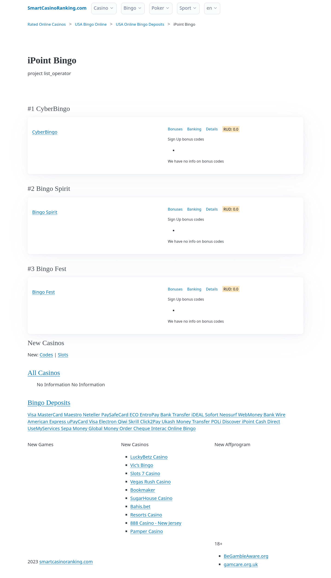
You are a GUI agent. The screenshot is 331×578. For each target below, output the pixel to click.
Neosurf (229, 415)
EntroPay (150, 415)
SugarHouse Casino (151, 498)
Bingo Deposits (49, 402)
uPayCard (78, 421)
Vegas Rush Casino (150, 482)
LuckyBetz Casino (149, 457)
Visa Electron (103, 421)
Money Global (88, 428)
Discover (232, 421)
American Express (47, 421)
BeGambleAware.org (246, 556)
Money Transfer (193, 421)
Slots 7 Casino (145, 473)
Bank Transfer (175, 415)
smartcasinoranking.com (66, 561)
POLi (216, 421)
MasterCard (50, 415)
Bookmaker (142, 490)
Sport (185, 8)
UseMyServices (44, 428)
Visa (32, 415)
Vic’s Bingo (141, 465)
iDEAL (198, 415)
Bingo (130, 8)
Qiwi (123, 421)
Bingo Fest (43, 292)
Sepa (67, 428)
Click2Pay (151, 421)
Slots (63, 355)
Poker (158, 8)
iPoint (249, 421)
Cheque (142, 428)
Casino (101, 8)
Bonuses (175, 129)
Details (212, 129)
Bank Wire (274, 415)
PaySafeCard (115, 415)
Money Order (118, 428)
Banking (194, 129)
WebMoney (251, 415)
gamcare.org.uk (241, 564)
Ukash (169, 421)
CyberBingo (44, 132)
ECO (135, 415)
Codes (46, 355)
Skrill (134, 421)
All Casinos (44, 372)
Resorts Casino (146, 515)
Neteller (92, 415)
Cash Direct (268, 421)
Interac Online (167, 428)
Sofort (212, 415)
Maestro (73, 415)
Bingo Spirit (44, 212)
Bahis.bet (140, 506)
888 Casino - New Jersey (155, 523)
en (209, 8)
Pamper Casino (146, 531)
